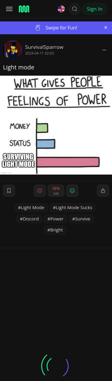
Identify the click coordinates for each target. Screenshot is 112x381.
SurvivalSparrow (44, 46)
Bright (56, 230)
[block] (104, 50)
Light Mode (32, 207)
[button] (75, 9)
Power (57, 219)
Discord (31, 219)
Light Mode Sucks (74, 207)
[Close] (106, 27)
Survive (82, 219)
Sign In (94, 8)
